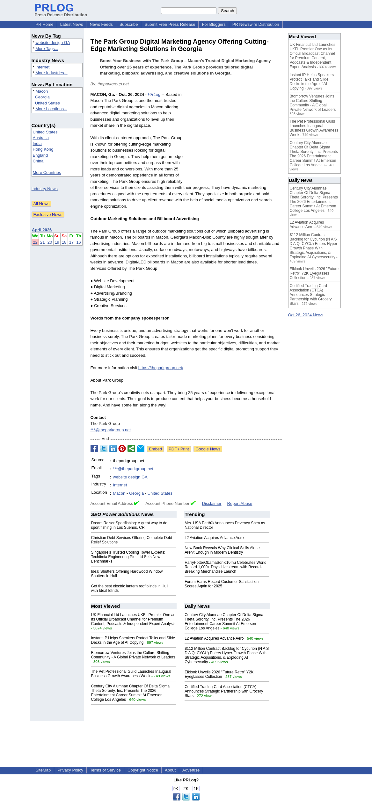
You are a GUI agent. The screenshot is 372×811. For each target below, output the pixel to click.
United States (47, 103)
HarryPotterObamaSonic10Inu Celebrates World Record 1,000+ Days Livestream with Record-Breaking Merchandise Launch (225, 567)
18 (64, 242)
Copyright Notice (143, 770)
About (170, 770)
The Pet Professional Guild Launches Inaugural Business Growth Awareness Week (131, 673)
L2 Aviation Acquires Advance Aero (214, 537)
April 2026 (42, 229)
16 (78, 242)
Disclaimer (212, 503)
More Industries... (51, 72)
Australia (41, 137)
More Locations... (51, 108)
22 (35, 242)
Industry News (45, 188)
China (38, 161)
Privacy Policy (70, 770)
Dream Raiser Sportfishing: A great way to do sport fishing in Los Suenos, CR (129, 525)
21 (42, 242)
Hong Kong (43, 149)
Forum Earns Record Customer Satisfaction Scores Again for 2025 (222, 583)
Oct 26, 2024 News (306, 314)
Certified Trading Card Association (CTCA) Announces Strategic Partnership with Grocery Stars (224, 691)
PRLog (154, 94)
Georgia (42, 97)
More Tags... (46, 48)
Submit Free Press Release (169, 24)
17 (71, 242)
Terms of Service (105, 770)
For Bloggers (213, 24)
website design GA (52, 42)
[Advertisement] (234, 138)
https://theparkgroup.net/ (160, 367)
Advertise (191, 770)
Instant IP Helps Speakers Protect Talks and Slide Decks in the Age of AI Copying (133, 640)
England (40, 155)
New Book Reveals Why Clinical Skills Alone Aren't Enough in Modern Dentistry (222, 550)
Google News (207, 449)
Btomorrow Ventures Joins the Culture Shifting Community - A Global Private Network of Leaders (133, 654)
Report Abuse (239, 503)
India (37, 143)
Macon (41, 91)
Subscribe (129, 24)
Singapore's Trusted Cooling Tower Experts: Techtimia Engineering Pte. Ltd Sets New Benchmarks (128, 556)
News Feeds (101, 24)
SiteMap (43, 770)
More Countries (47, 172)
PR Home (45, 24)
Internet (42, 67)
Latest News (71, 24)
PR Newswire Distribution (255, 24)
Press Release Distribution (61, 12)
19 (57, 242)
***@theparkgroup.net (111, 429)
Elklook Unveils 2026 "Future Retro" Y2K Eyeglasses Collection (219, 674)
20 (49, 242)
